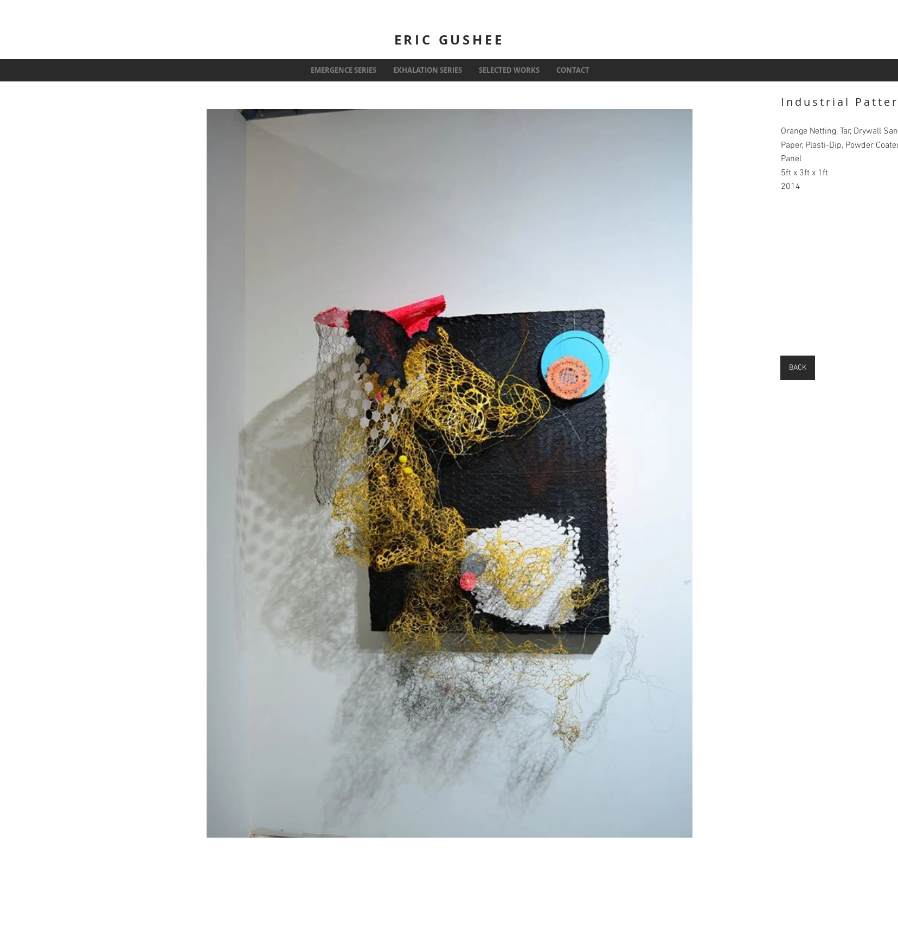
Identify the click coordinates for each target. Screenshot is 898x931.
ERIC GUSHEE (449, 39)
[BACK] (797, 368)
